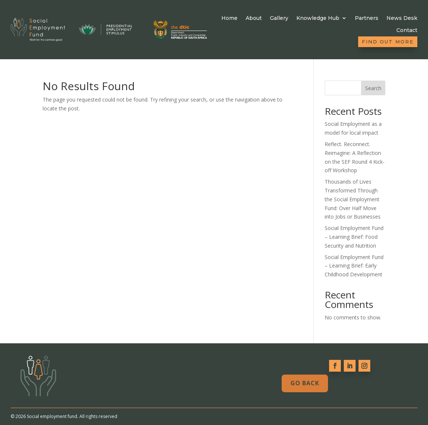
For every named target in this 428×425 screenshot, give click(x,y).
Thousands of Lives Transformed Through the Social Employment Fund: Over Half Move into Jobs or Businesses (353, 199)
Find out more (388, 42)
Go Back (304, 383)
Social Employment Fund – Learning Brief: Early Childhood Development (354, 266)
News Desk (401, 18)
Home (229, 18)
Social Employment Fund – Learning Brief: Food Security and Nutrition (354, 236)
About (254, 18)
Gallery (279, 18)
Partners (366, 18)
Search (373, 88)
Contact (406, 30)
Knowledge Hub (317, 18)
